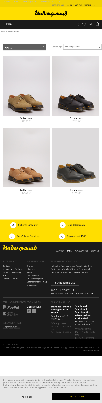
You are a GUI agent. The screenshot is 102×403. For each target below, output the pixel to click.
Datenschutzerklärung (37, 302)
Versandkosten (53, 367)
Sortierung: (57, 46)
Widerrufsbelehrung (12, 292)
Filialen (30, 292)
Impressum (32, 305)
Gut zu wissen (33, 295)
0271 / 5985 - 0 (63, 310)
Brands (30, 286)
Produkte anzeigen (18, 57)
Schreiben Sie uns (65, 302)
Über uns (31, 289)
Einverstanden (76, 396)
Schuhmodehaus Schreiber (82, 5)
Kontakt (6, 286)
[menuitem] (97, 24)
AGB (4, 295)
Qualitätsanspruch (35, 299)
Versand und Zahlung (12, 289)
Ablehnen (27, 397)
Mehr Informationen (57, 387)
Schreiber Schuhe (10, 299)
